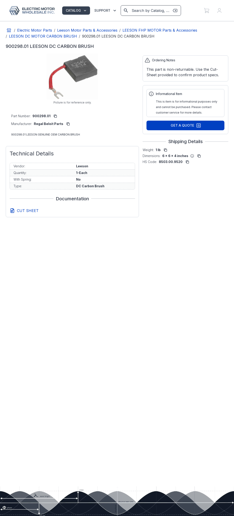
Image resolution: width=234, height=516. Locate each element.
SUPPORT (105, 10)
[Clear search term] (175, 10)
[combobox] (150, 10)
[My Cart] (206, 10)
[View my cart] (206, 10)
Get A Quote (186, 125)
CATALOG (76, 10)
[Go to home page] (9, 30)
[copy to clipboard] (55, 116)
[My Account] (219, 10)
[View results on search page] (126, 10)
